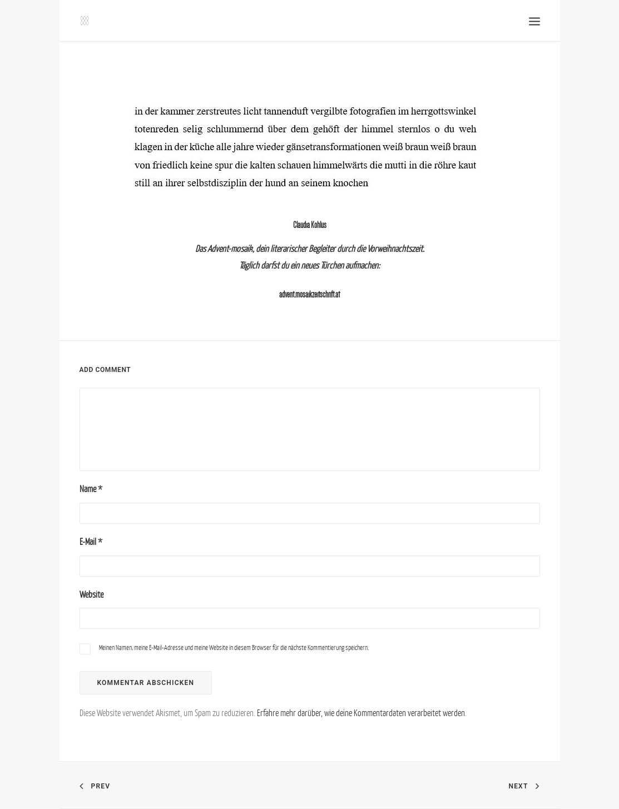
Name (91, 488)
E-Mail (91, 541)
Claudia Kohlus (309, 225)
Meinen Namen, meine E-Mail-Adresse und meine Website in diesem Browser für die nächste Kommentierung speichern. (234, 647)
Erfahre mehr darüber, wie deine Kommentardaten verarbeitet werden (361, 712)
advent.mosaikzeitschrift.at (309, 294)
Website (91, 594)
